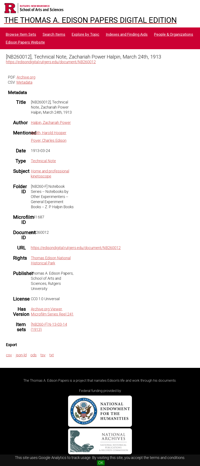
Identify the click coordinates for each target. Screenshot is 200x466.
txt (51, 355)
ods (33, 355)
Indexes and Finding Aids (127, 34)
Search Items (54, 34)
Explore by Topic (85, 34)
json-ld (21, 355)
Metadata (24, 82)
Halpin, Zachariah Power (51, 122)
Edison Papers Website (25, 42)
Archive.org (26, 77)
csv (9, 355)
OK (100, 462)
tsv (43, 355)
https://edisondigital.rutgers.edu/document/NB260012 (51, 62)
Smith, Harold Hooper (48, 132)
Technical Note (43, 161)
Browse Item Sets (21, 34)
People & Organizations (173, 34)
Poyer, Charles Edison (48, 140)
